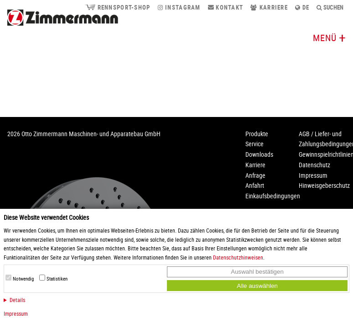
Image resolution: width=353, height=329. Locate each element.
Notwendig (23, 279)
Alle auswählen (257, 285)
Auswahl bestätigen (257, 271)
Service (254, 143)
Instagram (179, 7)
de (302, 7)
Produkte (256, 133)
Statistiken (57, 279)
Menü (325, 38)
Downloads (259, 154)
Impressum (16, 313)
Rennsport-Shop (117, 7)
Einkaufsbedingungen (272, 195)
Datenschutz (314, 164)
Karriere (269, 7)
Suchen (330, 7)
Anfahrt (254, 185)
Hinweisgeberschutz (324, 185)
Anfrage (255, 175)
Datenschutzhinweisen (238, 257)
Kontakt (226, 7)
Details (17, 299)
